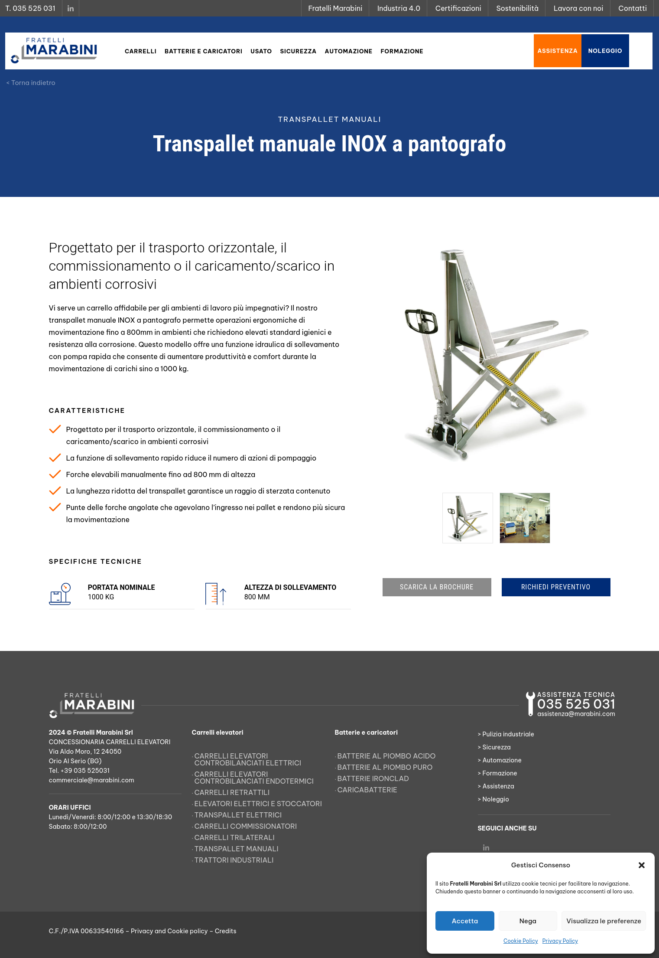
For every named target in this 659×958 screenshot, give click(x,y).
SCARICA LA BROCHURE (437, 587)
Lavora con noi (579, 8)
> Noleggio (494, 799)
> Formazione (497, 773)
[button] (641, 865)
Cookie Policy (520, 941)
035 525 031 (576, 704)
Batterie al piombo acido (387, 755)
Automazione (349, 51)
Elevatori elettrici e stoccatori (258, 803)
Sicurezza (298, 51)
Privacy (142, 931)
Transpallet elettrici (238, 814)
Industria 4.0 (398, 8)
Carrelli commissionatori (246, 826)
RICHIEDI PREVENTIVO (556, 587)
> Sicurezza (494, 747)
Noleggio (605, 50)
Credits (226, 931)
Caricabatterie (367, 789)
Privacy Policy (560, 941)
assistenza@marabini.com (576, 714)
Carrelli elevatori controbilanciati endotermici (254, 778)
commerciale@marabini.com (91, 780)
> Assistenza (496, 786)
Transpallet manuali (237, 848)
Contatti (632, 8)
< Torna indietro (30, 82)
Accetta (464, 921)
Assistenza (557, 50)
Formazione (402, 51)
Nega (527, 921)
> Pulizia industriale (506, 734)
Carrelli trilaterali (235, 837)
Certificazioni (458, 8)
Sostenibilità (517, 8)
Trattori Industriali (234, 860)
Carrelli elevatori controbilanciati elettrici (248, 759)
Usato (261, 51)
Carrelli (140, 51)
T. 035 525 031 (30, 8)
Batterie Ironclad (373, 778)
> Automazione (500, 760)
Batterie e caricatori (204, 51)
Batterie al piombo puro (385, 767)
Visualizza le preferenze (603, 921)
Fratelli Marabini (335, 8)
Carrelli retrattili (232, 792)
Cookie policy (187, 931)
